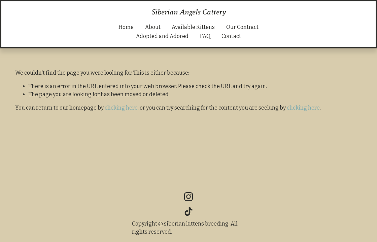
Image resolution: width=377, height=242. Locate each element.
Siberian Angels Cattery (188, 11)
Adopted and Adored (162, 36)
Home (126, 27)
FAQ (205, 36)
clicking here (121, 108)
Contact (231, 36)
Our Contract (242, 27)
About (153, 27)
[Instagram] (188, 196)
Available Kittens (193, 27)
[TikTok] (188, 211)
